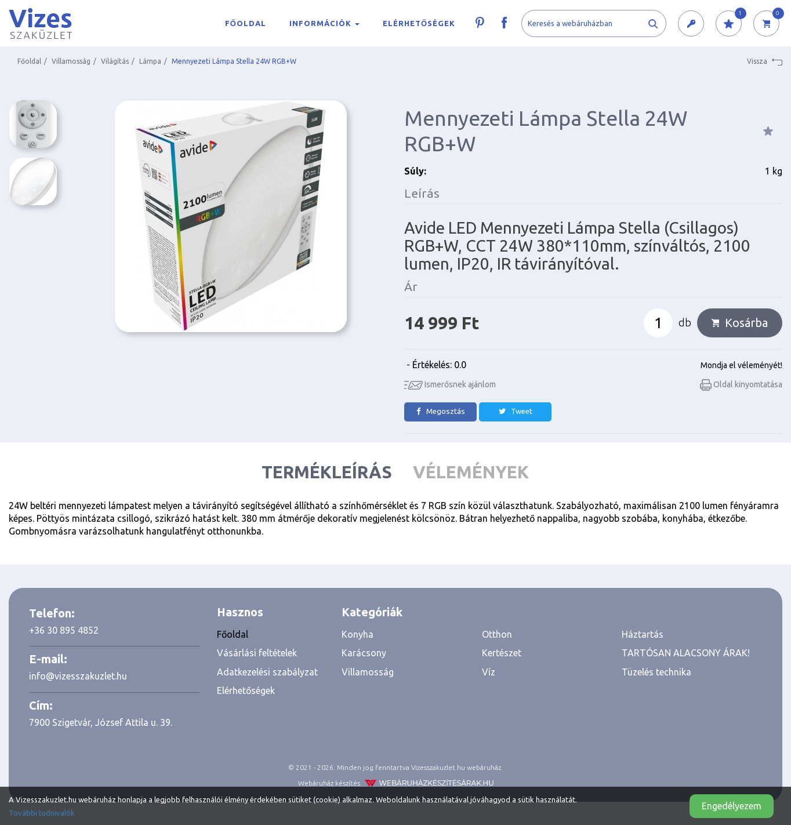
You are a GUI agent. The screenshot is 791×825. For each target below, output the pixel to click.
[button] (690, 24)
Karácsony (364, 653)
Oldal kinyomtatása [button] (741, 384)
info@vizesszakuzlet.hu (78, 676)
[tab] (271, 612)
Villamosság (71, 61)
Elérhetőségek (419, 23)
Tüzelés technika (656, 672)
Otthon (497, 634)
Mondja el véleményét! (741, 365)
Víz (488, 672)
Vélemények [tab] (471, 472)
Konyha (357, 634)
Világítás (115, 61)
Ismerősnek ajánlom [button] (450, 384)
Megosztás (440, 411)
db (684, 322)
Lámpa (150, 61)
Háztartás (642, 634)
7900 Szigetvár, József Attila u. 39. (100, 722)
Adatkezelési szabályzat (267, 672)
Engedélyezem (731, 806)
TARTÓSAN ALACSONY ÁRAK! (686, 653)
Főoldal (245, 23)
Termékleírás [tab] (327, 472)
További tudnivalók (42, 813)
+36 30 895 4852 (64, 630)
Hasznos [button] (240, 612)
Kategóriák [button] (372, 612)
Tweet (515, 411)
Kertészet (501, 653)
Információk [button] (324, 23)
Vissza (764, 61)
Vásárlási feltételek (257, 653)
